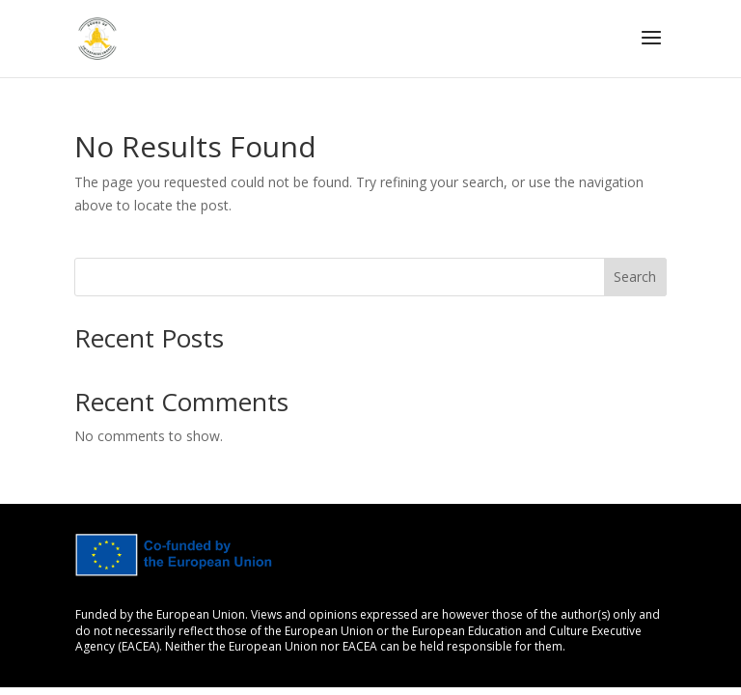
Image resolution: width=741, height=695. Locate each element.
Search (635, 276)
